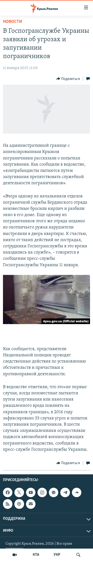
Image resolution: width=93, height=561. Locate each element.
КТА (36, 555)
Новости (12, 21)
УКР (57, 555)
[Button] (68, 78)
